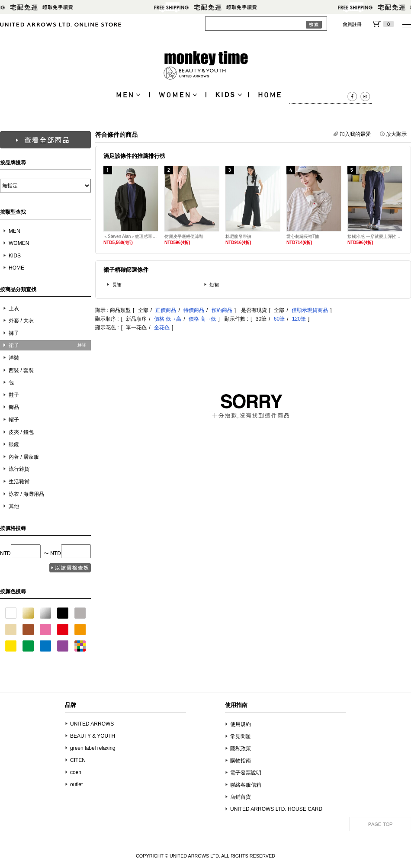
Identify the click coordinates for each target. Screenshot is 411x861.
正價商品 (165, 310)
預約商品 (222, 310)
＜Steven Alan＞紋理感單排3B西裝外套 (130, 236)
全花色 (162, 327)
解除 (81, 344)
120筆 (299, 319)
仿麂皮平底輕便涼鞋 (183, 236)
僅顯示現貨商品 (310, 310)
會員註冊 (352, 24)
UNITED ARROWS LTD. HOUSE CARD (276, 809)
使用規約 (240, 724)
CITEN (78, 760)
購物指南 (240, 761)
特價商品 (193, 310)
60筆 (279, 319)
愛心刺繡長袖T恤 (302, 236)
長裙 (117, 284)
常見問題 (240, 736)
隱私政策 (240, 748)
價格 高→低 (202, 319)
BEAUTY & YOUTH (92, 736)
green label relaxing (93, 748)
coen (75, 772)
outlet (76, 784)
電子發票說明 (245, 773)
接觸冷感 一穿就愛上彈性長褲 (374, 236)
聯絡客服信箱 (245, 785)
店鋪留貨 (240, 797)
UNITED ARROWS (92, 724)
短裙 (214, 284)
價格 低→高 (167, 319)
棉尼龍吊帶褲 (238, 236)
